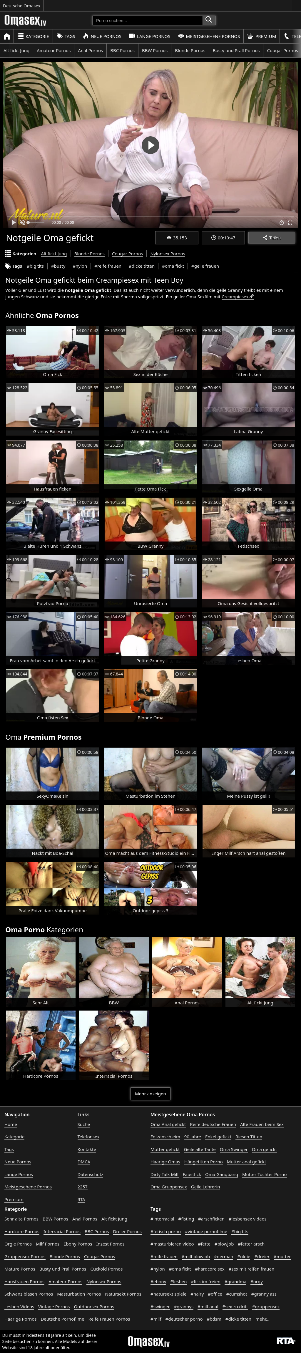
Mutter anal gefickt (246, 1162)
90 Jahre (192, 1137)
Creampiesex (235, 296)
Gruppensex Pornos (25, 1256)
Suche (84, 1124)
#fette (204, 1244)
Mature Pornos (19, 1269)
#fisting (186, 1219)
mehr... (262, 1319)
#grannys (184, 1306)
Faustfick (192, 1174)
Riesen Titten (248, 1137)
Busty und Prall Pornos (236, 50)
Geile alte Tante (200, 1149)
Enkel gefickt (218, 1137)
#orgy (256, 1281)
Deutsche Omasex (22, 6)
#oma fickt (173, 266)
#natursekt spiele (168, 1294)
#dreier (262, 1256)
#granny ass (264, 1294)
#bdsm (214, 1319)
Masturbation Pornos (79, 1294)
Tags (65, 36)
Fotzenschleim (165, 1137)
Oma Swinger (234, 1149)
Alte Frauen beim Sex (262, 1124)
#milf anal (208, 1306)
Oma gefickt (264, 1149)
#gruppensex (266, 1306)
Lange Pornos (149, 36)
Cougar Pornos (127, 253)
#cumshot (236, 1294)
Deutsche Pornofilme (62, 1319)
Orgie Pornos (18, 1244)
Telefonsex (89, 1137)
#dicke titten (142, 266)
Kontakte (87, 1149)
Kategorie (33, 36)
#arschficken (211, 1219)
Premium (261, 36)
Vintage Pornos (54, 1306)
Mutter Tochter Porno (264, 1174)
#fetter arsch (251, 1244)
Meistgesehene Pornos (209, 36)
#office (215, 1294)
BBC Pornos (122, 50)
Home (10, 1124)
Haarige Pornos (20, 1319)
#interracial (162, 1219)
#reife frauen (107, 266)
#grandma (235, 1281)
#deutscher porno (184, 1319)
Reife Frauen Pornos (109, 1319)
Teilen (272, 237)
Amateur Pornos (54, 50)
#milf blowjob (196, 1256)
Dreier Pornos (127, 1231)
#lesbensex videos (248, 1219)
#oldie (243, 1256)
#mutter (282, 1256)
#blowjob (224, 1244)
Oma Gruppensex (168, 1187)
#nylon (80, 266)
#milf (155, 1319)
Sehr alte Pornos (21, 1219)
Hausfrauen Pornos (24, 1281)
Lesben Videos (19, 1306)
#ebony (158, 1281)
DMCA (84, 1162)
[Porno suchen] (147, 20)
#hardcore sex (209, 1269)
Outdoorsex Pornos (94, 1306)
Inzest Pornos (110, 1244)
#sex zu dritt (235, 1306)
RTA (81, 1199)
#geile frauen (205, 266)
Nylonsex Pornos (167, 253)
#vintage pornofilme (206, 1231)
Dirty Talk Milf (164, 1174)
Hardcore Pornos (21, 1231)
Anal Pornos (90, 50)
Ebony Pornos (77, 1244)
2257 (83, 1187)
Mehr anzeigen (150, 1094)
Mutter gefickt (165, 1149)
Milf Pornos (47, 1244)
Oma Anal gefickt (168, 1124)
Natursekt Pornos (123, 1294)
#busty (58, 266)
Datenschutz (90, 1174)
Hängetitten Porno (203, 1162)
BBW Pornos (155, 50)
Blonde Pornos (190, 50)
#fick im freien (205, 1281)
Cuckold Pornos (106, 1269)
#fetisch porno (165, 1231)
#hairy (197, 1294)
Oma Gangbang (221, 1174)
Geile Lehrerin (205, 1187)
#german (223, 1256)
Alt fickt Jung (16, 50)
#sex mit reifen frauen (252, 1269)
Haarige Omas (165, 1162)
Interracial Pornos (62, 1231)
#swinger (160, 1306)
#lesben (178, 1281)
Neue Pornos (102, 36)
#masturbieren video (172, 1244)
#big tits (35, 266)
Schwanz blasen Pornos (28, 1294)
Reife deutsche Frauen (213, 1124)
